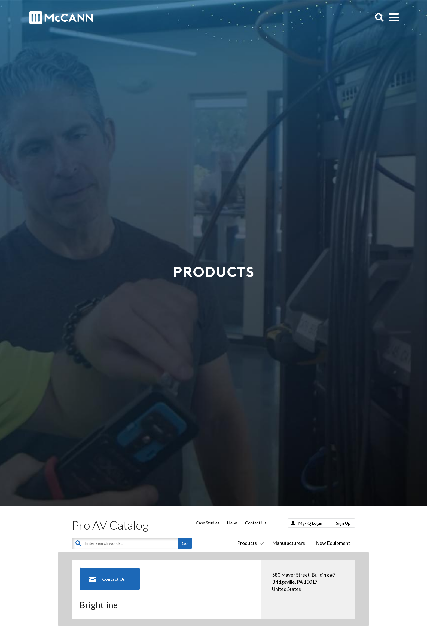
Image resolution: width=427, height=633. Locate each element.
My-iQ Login (310, 523)
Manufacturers (288, 543)
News (232, 522)
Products (249, 543)
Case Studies (207, 522)
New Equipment (333, 543)
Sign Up (343, 523)
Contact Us (255, 522)
